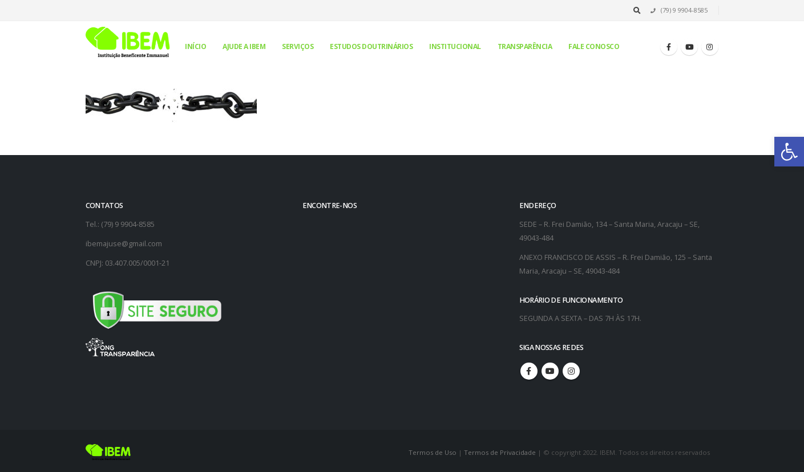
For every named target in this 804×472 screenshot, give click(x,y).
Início (195, 46)
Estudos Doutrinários (371, 46)
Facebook (529, 371)
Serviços (297, 46)
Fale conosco (593, 46)
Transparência (525, 46)
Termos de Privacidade (500, 452)
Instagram (571, 371)
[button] (789, 151)
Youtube (550, 371)
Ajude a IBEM (244, 46)
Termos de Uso (433, 452)
